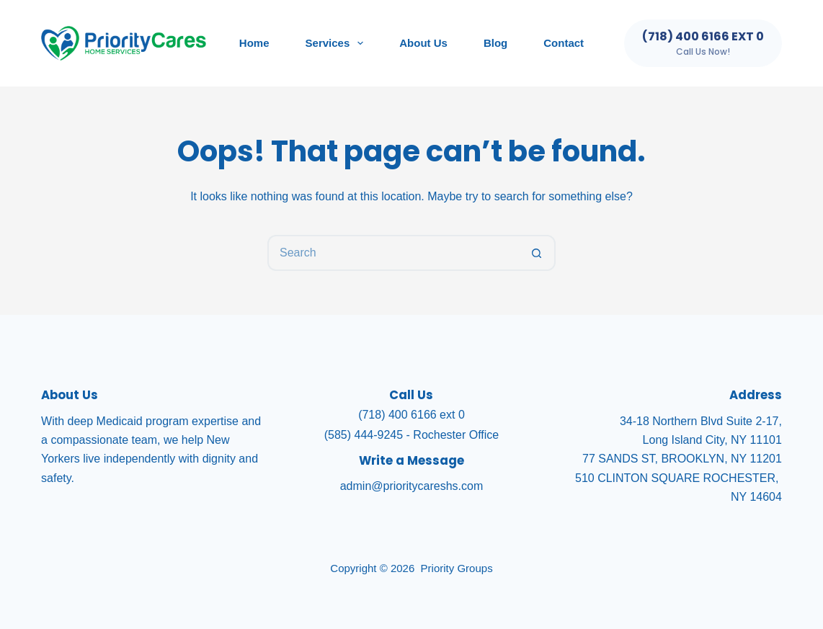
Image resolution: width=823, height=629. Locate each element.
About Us (423, 43)
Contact (563, 43)
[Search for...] (393, 253)
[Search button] (538, 253)
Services (338, 43)
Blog (495, 43)
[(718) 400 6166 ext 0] (703, 43)
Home (254, 43)
